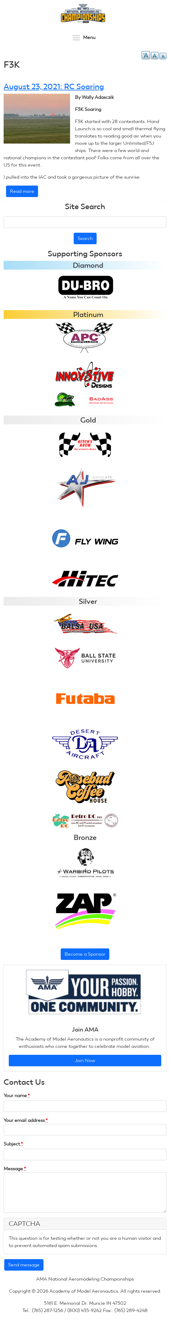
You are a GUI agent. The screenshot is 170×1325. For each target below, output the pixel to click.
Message (15, 1168)
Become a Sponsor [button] (85, 954)
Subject (13, 1144)
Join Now (85, 1060)
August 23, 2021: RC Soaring (54, 86)
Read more (24, 192)
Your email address (26, 1120)
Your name (17, 1095)
